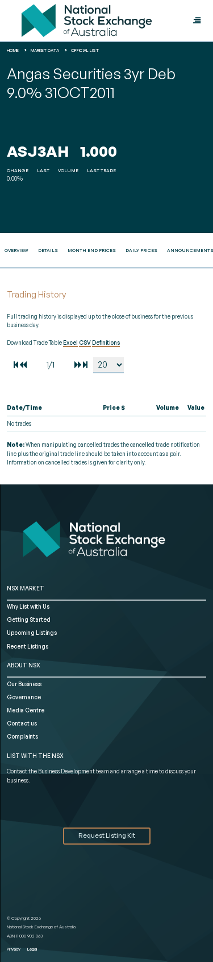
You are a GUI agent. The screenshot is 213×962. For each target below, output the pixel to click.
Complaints (22, 736)
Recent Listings (27, 646)
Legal (32, 949)
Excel (70, 342)
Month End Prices (92, 250)
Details (48, 250)
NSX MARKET (25, 588)
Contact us (22, 723)
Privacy (13, 949)
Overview (16, 250)
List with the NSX (35, 755)
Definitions (106, 342)
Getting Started (29, 619)
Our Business (24, 683)
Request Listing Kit (106, 835)
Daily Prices (141, 250)
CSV (85, 342)
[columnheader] (42, 408)
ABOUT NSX (23, 665)
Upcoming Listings (32, 632)
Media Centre (25, 710)
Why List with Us (28, 606)
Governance (24, 697)
